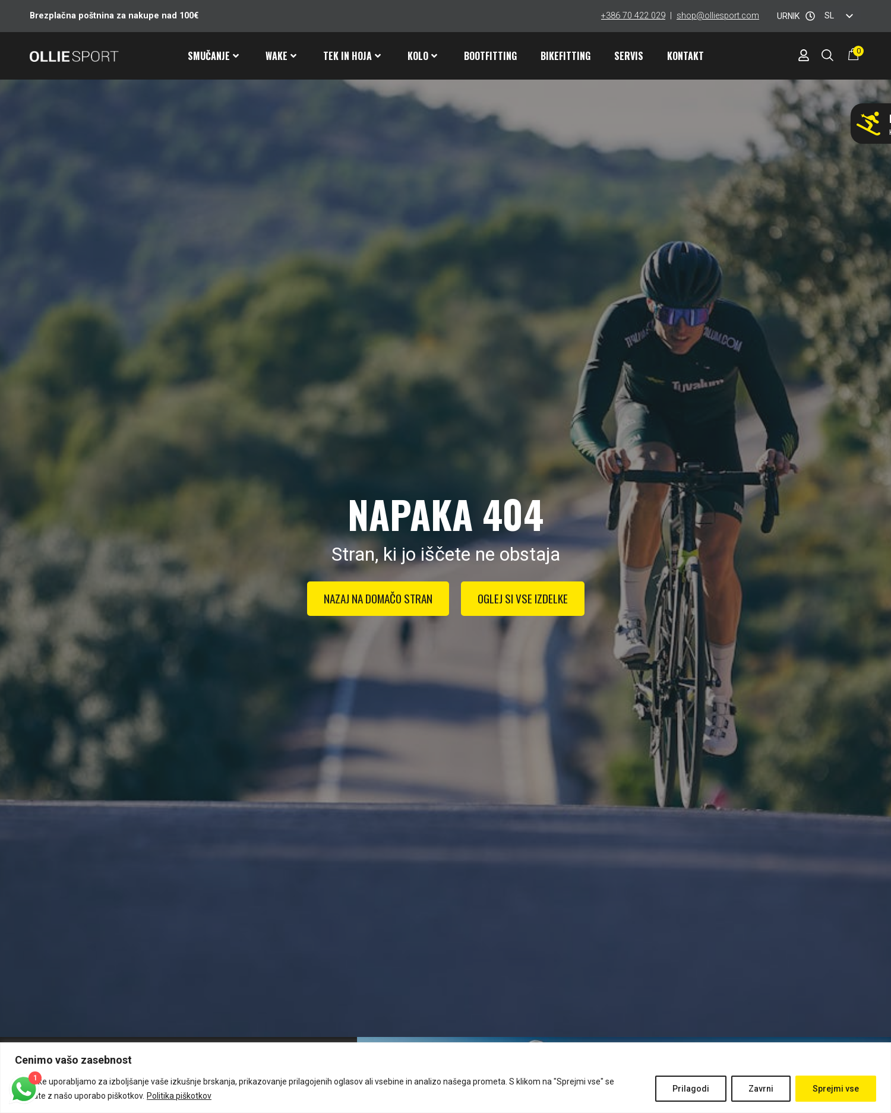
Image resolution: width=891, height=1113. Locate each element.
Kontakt (685, 56)
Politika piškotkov (179, 1096)
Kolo (422, 56)
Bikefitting (565, 56)
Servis (628, 56)
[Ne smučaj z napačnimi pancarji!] (868, 123)
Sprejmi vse (836, 1088)
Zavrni (760, 1088)
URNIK (788, 16)
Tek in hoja (352, 56)
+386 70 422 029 (633, 16)
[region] (445, 1077)
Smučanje (213, 56)
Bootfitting (490, 56)
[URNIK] (810, 16)
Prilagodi (690, 1088)
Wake (281, 56)
